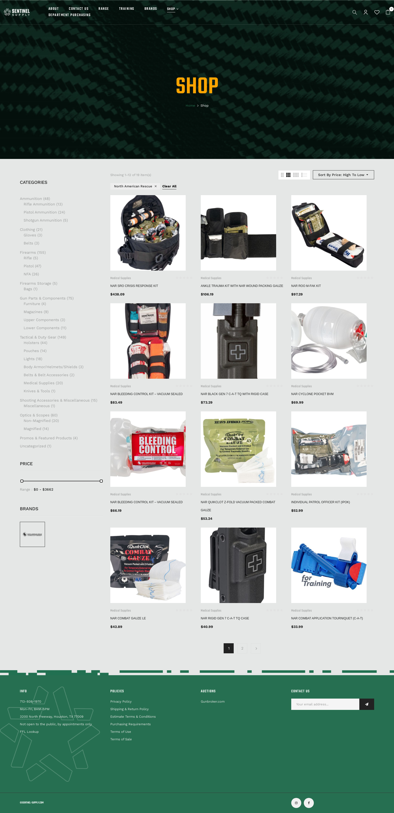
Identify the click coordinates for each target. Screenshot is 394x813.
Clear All (169, 186)
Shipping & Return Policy (129, 709)
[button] (388, 12)
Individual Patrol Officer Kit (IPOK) (320, 502)
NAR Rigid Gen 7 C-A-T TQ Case (225, 618)
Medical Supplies (120, 278)
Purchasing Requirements (130, 724)
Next (256, 648)
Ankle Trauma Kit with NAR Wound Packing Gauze (242, 286)
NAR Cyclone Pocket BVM (312, 394)
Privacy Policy (121, 701)
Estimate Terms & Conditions (133, 716)
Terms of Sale (121, 739)
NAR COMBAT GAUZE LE (128, 618)
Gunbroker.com (213, 701)
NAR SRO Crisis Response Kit (134, 286)
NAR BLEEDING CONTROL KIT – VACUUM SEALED (146, 394)
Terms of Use (120, 732)
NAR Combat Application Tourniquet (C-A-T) (327, 618)
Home (190, 105)
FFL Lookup (29, 732)
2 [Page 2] (242, 648)
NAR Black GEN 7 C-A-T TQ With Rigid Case (234, 394)
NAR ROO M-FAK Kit (306, 286)
